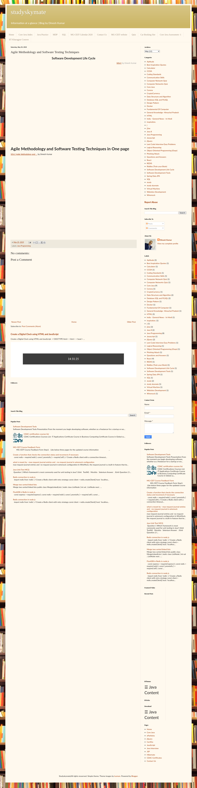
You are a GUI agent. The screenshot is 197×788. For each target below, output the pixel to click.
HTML (149, 116)
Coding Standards (154, 74)
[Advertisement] (153, 636)
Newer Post (16, 322)
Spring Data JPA (153, 176)
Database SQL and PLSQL (157, 100)
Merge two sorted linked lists (25, 484)
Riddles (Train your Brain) (157, 166)
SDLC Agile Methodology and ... (24, 154)
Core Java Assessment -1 (170, 35)
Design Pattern (153, 103)
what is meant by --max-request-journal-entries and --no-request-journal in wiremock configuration (53, 462)
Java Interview (153, 748)
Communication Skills (155, 77)
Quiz (134, 35)
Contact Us (102, 35)
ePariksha (151, 735)
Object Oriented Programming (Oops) (162, 150)
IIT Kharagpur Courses (19, 39)
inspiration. (151, 122)
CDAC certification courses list (36, 434)
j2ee (148, 128)
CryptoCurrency (153, 93)
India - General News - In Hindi (159, 119)
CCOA (149, 71)
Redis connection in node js (24, 477)
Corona (150, 90)
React (149, 160)
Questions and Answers (156, 157)
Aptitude (150, 61)
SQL (64, 35)
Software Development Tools (25, 426)
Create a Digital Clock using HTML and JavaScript (35, 334)
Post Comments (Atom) (31, 326)
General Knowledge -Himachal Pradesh (163, 112)
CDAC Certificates (154, 758)
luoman (117, 776)
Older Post (131, 322)
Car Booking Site (147, 35)
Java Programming (24, 246)
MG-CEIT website (119, 35)
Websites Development (156, 192)
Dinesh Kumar (166, 240)
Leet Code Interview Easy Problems (161, 144)
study (149, 182)
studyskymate (28, 11)
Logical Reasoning (154, 147)
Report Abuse (151, 202)
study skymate (153, 185)
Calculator (151, 68)
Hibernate (151, 755)
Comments (151, 228)
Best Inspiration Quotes (156, 65)
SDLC (118, 63)
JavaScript (151, 745)
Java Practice (42, 35)
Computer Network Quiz (157, 81)
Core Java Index (25, 35)
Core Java (151, 87)
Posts (149, 223)
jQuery (149, 141)
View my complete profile (167, 243)
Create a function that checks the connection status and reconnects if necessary (46, 455)
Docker (150, 106)
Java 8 (149, 131)
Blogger (134, 776)
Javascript (151, 138)
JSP (148, 751)
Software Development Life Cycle (160, 169)
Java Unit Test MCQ (21, 469)
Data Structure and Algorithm (159, 96)
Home (11, 35)
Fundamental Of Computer (158, 109)
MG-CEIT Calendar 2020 (82, 35)
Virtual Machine (153, 189)
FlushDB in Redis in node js (24, 492)
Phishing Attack (153, 154)
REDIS (149, 163)
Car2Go (150, 742)
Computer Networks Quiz (157, 84)
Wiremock (151, 195)
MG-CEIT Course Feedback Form (26, 447)
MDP (55, 35)
